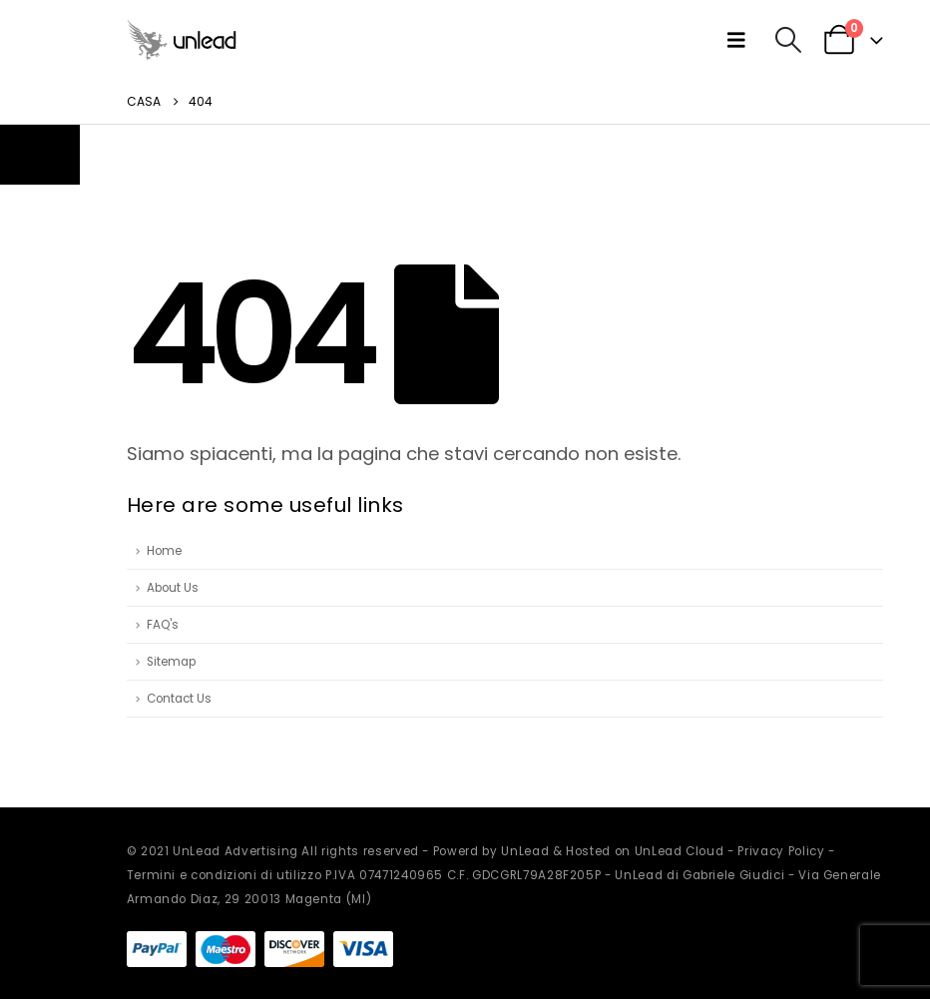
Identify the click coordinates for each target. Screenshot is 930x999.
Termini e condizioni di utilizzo (224, 875)
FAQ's (163, 625)
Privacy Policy (780, 851)
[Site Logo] (181, 39)
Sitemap (171, 662)
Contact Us (179, 699)
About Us (173, 588)
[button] (740, 40)
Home (164, 551)
